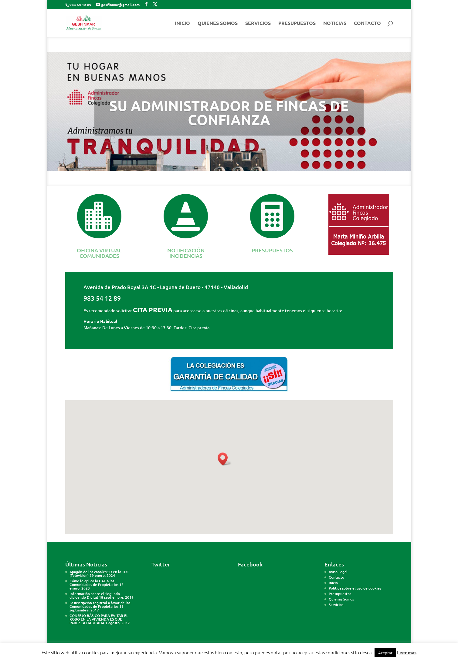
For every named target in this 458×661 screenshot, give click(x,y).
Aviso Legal (338, 571)
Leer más (406, 652)
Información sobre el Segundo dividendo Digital (95, 595)
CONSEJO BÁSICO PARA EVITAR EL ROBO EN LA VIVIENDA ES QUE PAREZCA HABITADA (99, 619)
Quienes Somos (341, 599)
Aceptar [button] (385, 652)
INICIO (182, 23)
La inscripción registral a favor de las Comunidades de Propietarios (100, 604)
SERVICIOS (258, 23)
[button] (225, 458)
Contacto (336, 577)
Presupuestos (340, 593)
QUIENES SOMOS (218, 23)
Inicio (333, 582)
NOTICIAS (334, 23)
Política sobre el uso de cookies (355, 588)
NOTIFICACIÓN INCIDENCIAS (186, 253)
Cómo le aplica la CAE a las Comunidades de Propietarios (94, 582)
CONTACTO (367, 23)
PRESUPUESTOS (297, 23)
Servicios (336, 604)
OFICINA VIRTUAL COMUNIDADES (99, 253)
